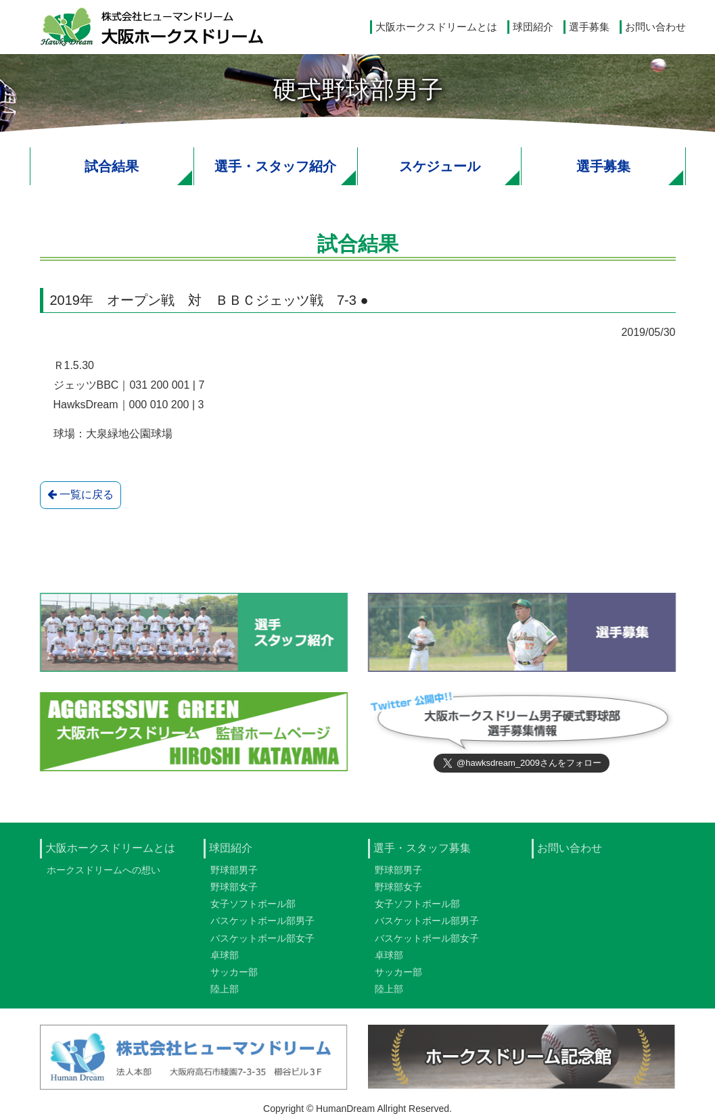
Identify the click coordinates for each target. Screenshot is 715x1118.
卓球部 (224, 959)
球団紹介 (533, 26)
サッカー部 (234, 976)
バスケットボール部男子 (262, 925)
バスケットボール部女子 (262, 942)
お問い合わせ (655, 26)
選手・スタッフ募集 (422, 852)
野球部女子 (234, 890)
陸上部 (224, 993)
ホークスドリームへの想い (103, 874)
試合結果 (112, 166)
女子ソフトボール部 (253, 908)
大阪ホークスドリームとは (436, 26)
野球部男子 (234, 874)
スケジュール (439, 166)
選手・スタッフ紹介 (275, 166)
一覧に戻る (80, 495)
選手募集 (589, 26)
